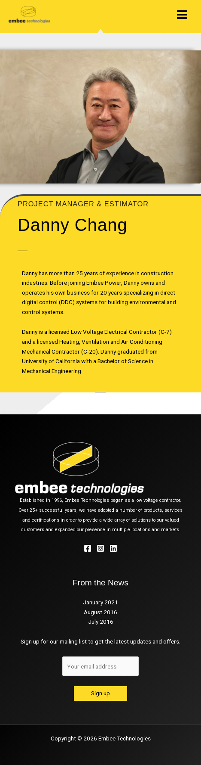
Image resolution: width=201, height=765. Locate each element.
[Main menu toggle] (182, 14)
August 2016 (100, 612)
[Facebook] (87, 548)
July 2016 (100, 621)
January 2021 (100, 602)
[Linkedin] (113, 548)
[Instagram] (100, 548)
